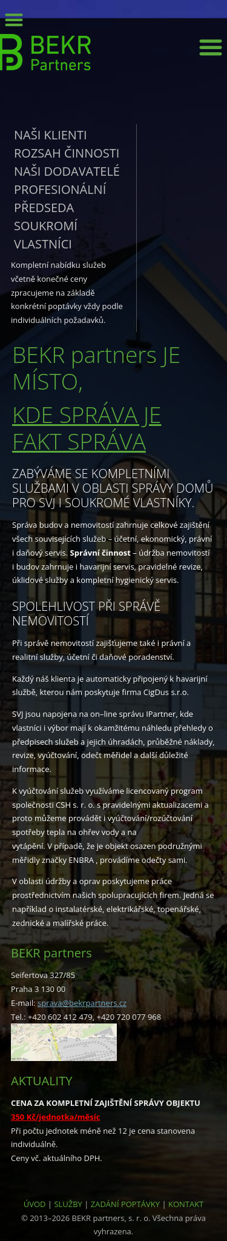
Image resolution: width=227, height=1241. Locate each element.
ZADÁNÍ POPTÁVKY (125, 1204)
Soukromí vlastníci (45, 235)
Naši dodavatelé (67, 171)
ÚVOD (35, 1204)
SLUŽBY (68, 1204)
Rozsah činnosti (66, 153)
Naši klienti (50, 135)
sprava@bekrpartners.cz (82, 1002)
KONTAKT (185, 1204)
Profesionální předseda (60, 198)
